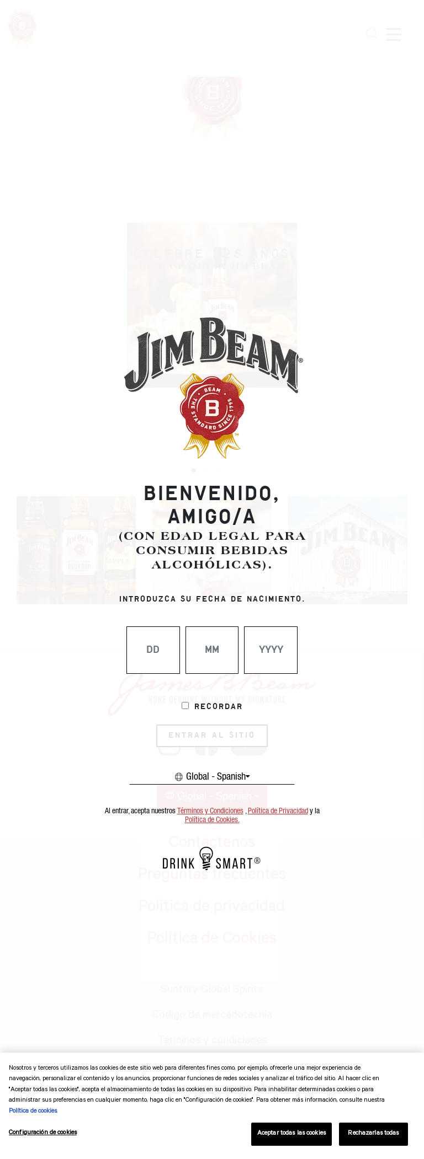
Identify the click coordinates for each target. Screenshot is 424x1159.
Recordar (218, 707)
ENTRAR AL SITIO (212, 735)
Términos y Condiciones (210, 811)
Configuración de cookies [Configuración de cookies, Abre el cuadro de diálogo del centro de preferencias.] (43, 1133)
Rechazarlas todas (373, 1133)
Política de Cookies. (212, 820)
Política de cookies (33, 1111)
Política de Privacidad (278, 811)
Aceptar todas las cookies (291, 1133)
